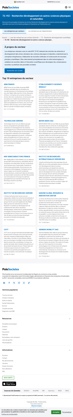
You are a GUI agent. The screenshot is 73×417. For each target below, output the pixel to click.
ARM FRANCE (9, 84)
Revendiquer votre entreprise (11, 337)
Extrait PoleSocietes (8, 303)
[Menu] (69, 7)
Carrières (5, 363)
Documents (5, 332)
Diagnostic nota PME (8, 311)
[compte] (66, 7)
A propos (5, 355)
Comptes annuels (7, 308)
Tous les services (7, 295)
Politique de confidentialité (9, 414)
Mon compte (8, 377)
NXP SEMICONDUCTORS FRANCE (17, 157)
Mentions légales (36, 405)
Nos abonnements (7, 360)
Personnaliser (66, 412)
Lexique (4, 329)
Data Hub (5, 334)
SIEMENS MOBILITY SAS (48, 230)
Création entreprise (8, 298)
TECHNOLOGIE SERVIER (13, 121)
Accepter (56, 412)
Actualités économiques (9, 324)
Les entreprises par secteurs (14, 31)
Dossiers (4, 326)
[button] (36, 290)
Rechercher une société (15, 71)
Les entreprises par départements (40, 31)
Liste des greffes (7, 340)
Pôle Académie (6, 342)
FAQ (3, 371)
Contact (4, 358)
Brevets (4, 306)
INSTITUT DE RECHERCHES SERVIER (18, 193)
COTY (6, 230)
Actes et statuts (7, 300)
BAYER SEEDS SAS (46, 121)
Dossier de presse (7, 366)
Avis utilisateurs (7, 369)
